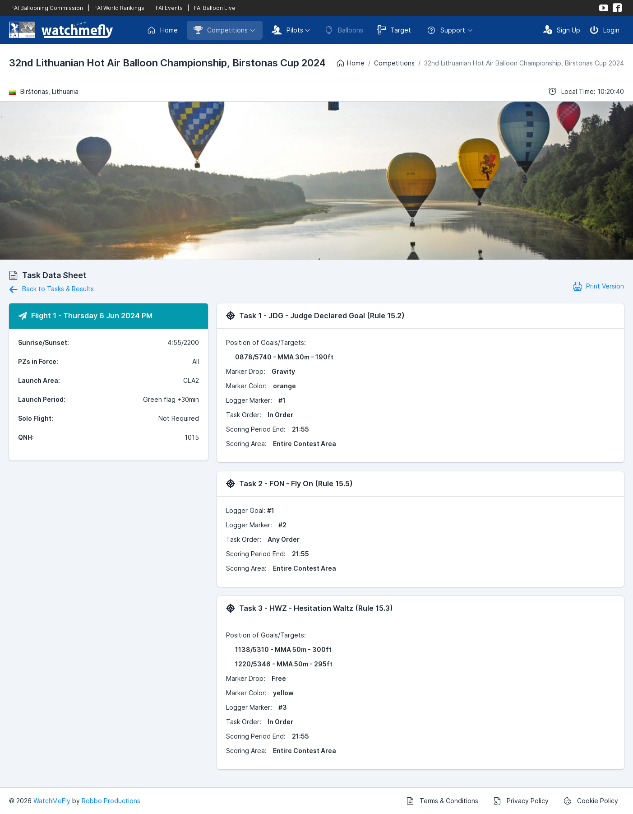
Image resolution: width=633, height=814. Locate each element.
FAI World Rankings (119, 8)
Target (394, 29)
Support (446, 30)
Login (604, 29)
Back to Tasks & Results (51, 289)
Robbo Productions (111, 801)
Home (162, 30)
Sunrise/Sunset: (43, 342)
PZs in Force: (38, 361)
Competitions (221, 29)
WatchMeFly (51, 801)
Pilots (287, 29)
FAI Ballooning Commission (47, 8)
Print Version (598, 286)
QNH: (26, 437)
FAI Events (169, 8)
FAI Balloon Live (215, 8)
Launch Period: (41, 399)
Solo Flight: (35, 418)
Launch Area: (39, 380)
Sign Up (561, 29)
